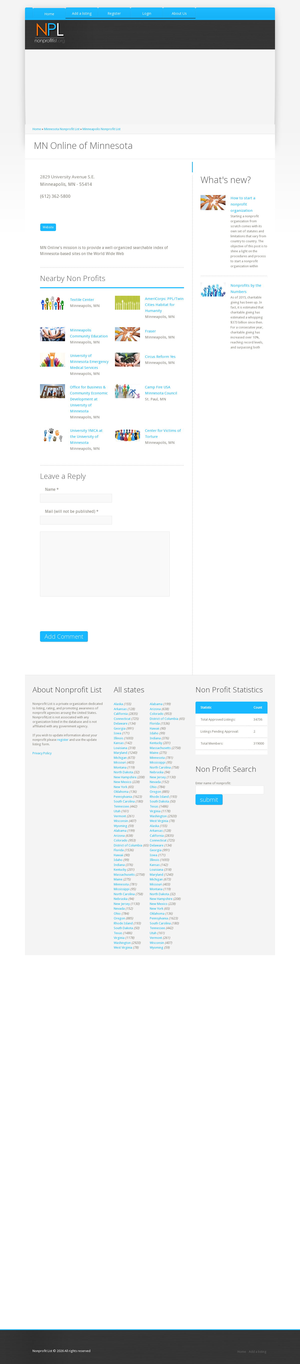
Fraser (150, 331)
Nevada (155, 782)
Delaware (121, 723)
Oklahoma (121, 792)
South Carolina (124, 801)
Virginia (155, 811)
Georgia (120, 728)
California (121, 714)
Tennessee (121, 806)
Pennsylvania (123, 797)
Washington (158, 816)
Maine (154, 753)
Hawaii (154, 728)
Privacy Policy (42, 753)
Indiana (155, 738)
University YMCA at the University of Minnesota (86, 436)
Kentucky (156, 743)
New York (120, 787)
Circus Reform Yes (160, 356)
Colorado (157, 714)
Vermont (120, 816)
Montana (120, 767)
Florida (155, 723)
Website (48, 227)
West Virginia (159, 821)
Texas (154, 806)
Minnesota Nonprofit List (62, 129)
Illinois (118, 738)
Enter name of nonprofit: (213, 783)
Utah (117, 811)
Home (36, 129)
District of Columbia (164, 719)
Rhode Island (159, 797)
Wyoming (120, 826)
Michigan (120, 758)
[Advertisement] (150, 87)
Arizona (155, 709)
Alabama (156, 704)
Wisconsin (121, 821)
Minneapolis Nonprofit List (101, 129)
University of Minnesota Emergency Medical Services (89, 361)
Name (52, 489)
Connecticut (122, 719)
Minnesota (157, 758)
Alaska (118, 704)
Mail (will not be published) (71, 511)
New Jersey (158, 777)
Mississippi (158, 762)
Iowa (117, 733)
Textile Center (82, 299)
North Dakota (123, 772)
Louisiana (120, 748)
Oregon (155, 792)
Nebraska (157, 772)
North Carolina (160, 767)
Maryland (120, 753)
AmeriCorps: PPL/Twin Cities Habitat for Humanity (164, 304)
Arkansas (120, 709)
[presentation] (78, 617)
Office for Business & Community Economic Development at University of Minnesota (89, 399)
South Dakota (159, 801)
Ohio (153, 787)
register (62, 740)
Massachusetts (160, 748)
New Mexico (123, 782)
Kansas (119, 743)
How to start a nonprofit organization (242, 204)
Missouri (120, 762)
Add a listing (257, 1352)
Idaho (154, 733)
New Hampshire (125, 777)
